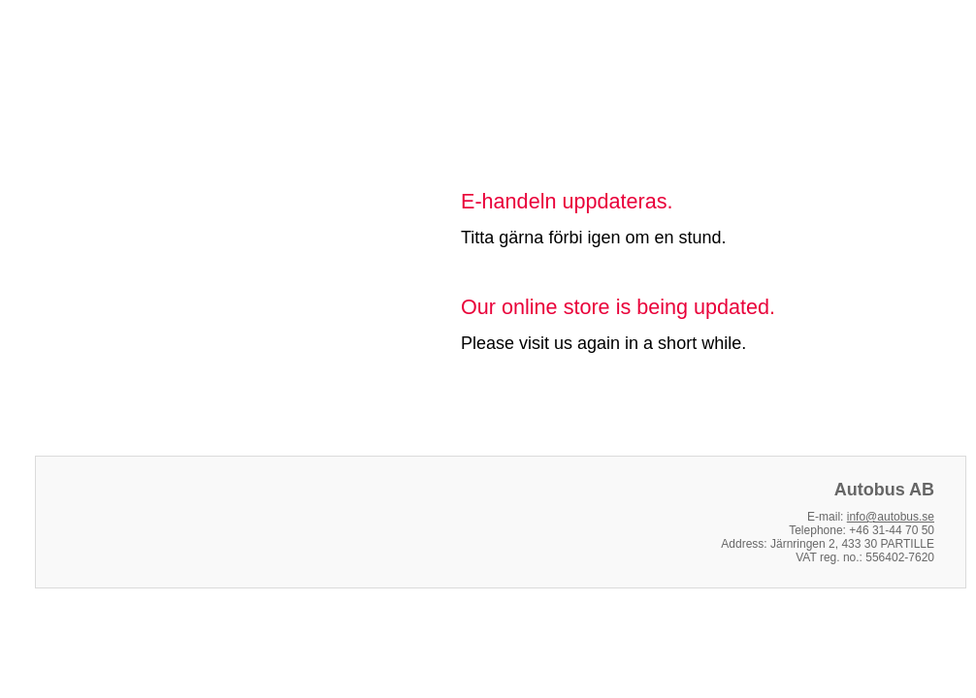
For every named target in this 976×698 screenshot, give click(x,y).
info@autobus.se (890, 517)
